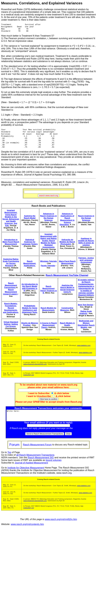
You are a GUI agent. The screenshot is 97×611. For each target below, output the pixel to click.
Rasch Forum (81, 436)
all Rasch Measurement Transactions (35, 463)
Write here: (49, 422)
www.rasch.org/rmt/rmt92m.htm (61, 527)
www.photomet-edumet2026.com (35, 370)
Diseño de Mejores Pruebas (29, 330)
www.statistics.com (83, 351)
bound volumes (53, 468)
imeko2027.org (28, 380)
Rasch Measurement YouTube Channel (67, 281)
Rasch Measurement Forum (37, 452)
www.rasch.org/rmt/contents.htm (27, 532)
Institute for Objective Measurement (26, 475)
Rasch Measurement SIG (41, 465)
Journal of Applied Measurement (31, 470)
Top (9, 460)
